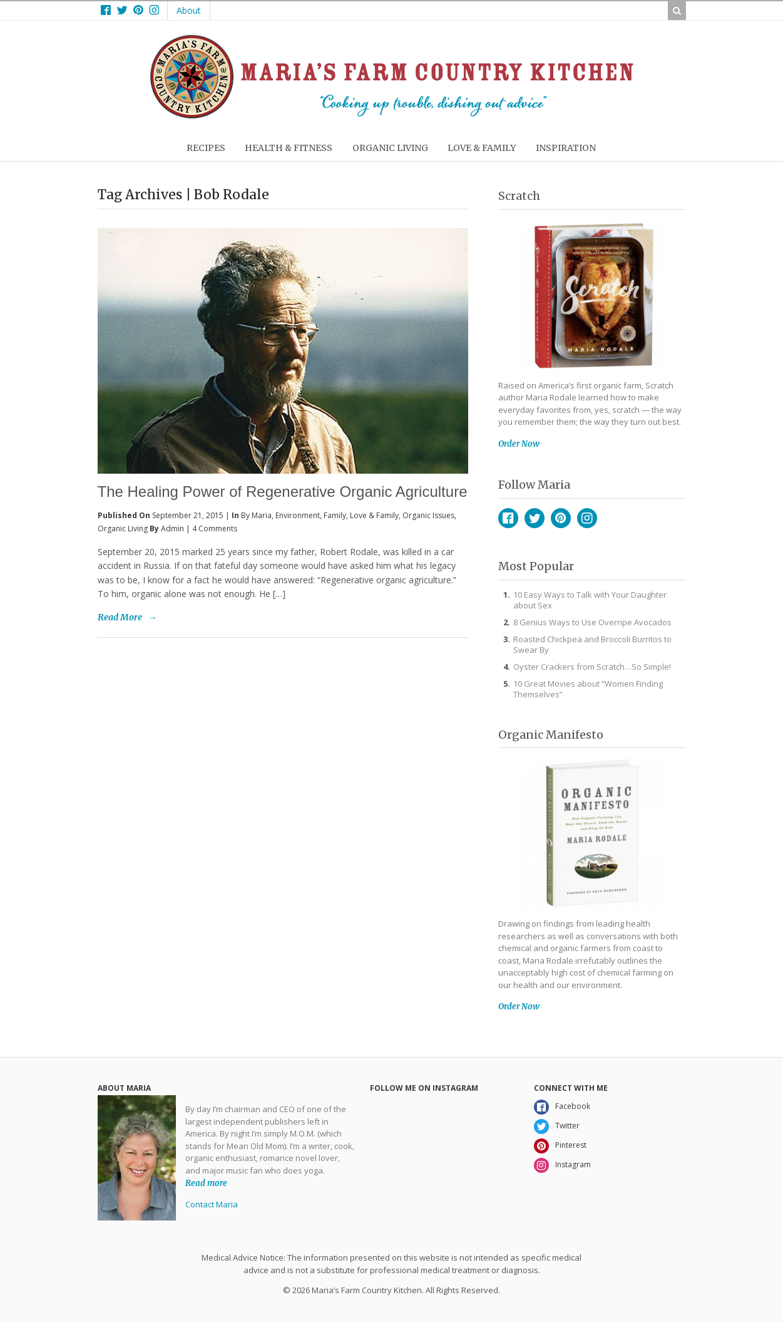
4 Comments (214, 528)
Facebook (508, 518)
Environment (297, 515)
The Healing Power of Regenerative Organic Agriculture (283, 491)
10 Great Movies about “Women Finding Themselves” (588, 689)
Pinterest (561, 518)
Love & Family (374, 515)
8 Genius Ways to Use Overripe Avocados (592, 622)
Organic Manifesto (550, 734)
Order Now (519, 444)
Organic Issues (428, 515)
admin (172, 528)
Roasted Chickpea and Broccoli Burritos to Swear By (592, 644)
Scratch (519, 196)
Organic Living (123, 528)
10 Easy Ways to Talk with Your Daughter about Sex (590, 600)
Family (335, 515)
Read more (206, 1182)
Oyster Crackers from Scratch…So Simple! (592, 666)
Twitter (535, 518)
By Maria (256, 515)
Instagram (587, 518)
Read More (120, 617)
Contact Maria (211, 1204)
